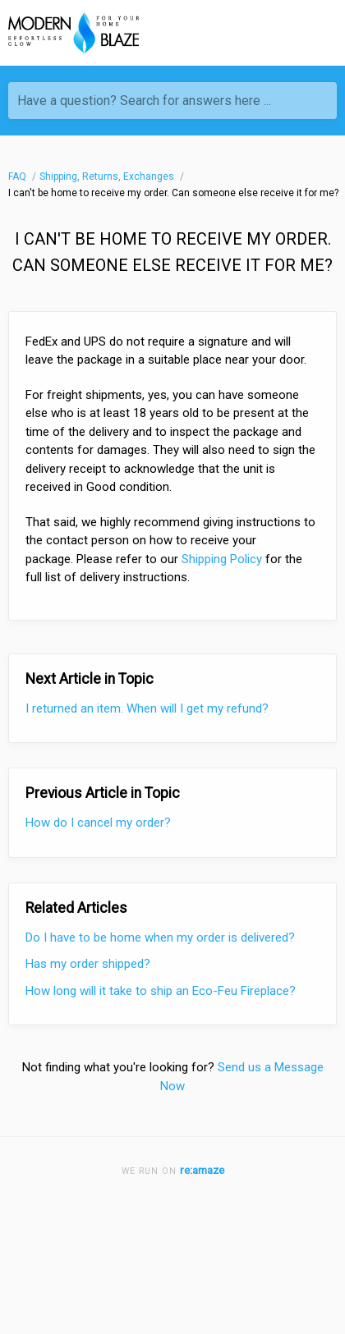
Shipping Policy (222, 559)
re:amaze (202, 1169)
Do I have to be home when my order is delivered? (160, 937)
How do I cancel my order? (98, 822)
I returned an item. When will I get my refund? (147, 708)
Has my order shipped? (87, 963)
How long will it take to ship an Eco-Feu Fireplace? (160, 990)
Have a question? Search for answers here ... (144, 100)
